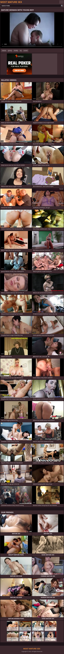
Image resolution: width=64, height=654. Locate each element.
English (61, 2)
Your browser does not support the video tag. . (32, 30)
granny (10, 50)
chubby (16, 50)
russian (26, 50)
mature (4, 50)
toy (21, 50)
